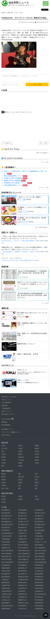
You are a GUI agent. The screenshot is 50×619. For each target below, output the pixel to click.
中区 (19, 485)
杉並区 (37, 454)
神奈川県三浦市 (40, 559)
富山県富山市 (22, 574)
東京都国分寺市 (6, 516)
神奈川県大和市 (23, 562)
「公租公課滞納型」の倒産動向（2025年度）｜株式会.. (18, 251)
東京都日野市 (5, 527)
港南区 (3, 479)
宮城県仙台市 (39, 568)
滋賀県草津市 (22, 594)
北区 (2, 451)
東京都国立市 (22, 513)
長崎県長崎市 (5, 608)
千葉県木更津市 (6, 536)
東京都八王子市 (23, 521)
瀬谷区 (3, 482)
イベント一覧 (44, 162)
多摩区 (20, 499)
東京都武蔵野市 (40, 530)
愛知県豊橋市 (5, 577)
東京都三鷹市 (22, 530)
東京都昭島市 (5, 510)
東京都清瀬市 (5, 513)
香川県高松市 (39, 600)
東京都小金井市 (40, 513)
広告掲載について (7, 429)
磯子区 (3, 477)
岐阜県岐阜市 (39, 577)
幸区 (36, 496)
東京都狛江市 (39, 516)
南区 (36, 488)
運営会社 (4, 422)
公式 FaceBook (7, 419)
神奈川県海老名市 (24, 550)
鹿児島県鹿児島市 (7, 606)
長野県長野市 (39, 579)
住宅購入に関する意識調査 (15, 178)
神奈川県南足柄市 (7, 562)
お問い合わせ (5, 435)
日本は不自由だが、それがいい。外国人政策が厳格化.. (18, 240)
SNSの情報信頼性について (15, 176)
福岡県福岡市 (39, 603)
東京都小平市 (22, 516)
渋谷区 (3, 454)
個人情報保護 (5, 425)
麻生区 (3, 496)
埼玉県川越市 (5, 542)
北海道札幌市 (5, 565)
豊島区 (37, 460)
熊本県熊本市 (22, 606)
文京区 (37, 463)
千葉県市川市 (22, 533)
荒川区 (20, 445)
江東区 (20, 451)
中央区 (3, 460)
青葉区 (3, 474)
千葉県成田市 (39, 536)
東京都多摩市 (22, 519)
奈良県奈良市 (22, 588)
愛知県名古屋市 (23, 577)
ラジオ (16, 12)
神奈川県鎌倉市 (6, 553)
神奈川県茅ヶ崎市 (24, 556)
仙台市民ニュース (18, 2)
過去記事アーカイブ (8, 414)
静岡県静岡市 (5, 582)
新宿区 (20, 454)
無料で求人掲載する (42, 153)
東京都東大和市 (40, 524)
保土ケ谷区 (5, 488)
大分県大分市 (22, 608)
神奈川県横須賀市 (40, 562)
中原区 (37, 499)
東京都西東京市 (6, 521)
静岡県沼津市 (22, 582)
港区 (2, 466)
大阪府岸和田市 (6, 591)
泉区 (36, 474)
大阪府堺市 (21, 591)
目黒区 (20, 466)
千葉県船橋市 (5, 539)
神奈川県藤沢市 (23, 559)
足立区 (3, 445)
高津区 (3, 499)
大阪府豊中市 (39, 591)
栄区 (36, 479)
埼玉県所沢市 (5, 545)
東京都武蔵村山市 (7, 533)
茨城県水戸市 (5, 548)
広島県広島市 (5, 597)
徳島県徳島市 (5, 603)
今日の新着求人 (6, 402)
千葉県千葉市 (22, 536)
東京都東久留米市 (7, 524)
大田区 (20, 448)
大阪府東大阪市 (6, 594)
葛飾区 (37, 448)
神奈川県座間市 (40, 553)
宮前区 (3, 502)
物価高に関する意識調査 (15, 180)
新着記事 (4, 405)
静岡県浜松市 (39, 582)
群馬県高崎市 (39, 545)
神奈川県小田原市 (40, 550)
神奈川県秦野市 (40, 556)
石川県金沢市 (39, 571)
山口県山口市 (5, 600)
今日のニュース (6, 399)
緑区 (19, 488)
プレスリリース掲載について (10, 432)
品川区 (37, 451)
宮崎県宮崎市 (39, 606)
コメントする (37, 84)
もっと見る (45, 303)
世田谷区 (21, 457)
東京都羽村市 (39, 521)
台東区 (37, 457)
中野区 (3, 463)
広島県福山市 (22, 597)
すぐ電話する (7, 143)
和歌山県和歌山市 (40, 594)
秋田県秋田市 (39, 565)
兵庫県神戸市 (22, 585)
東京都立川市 (5, 519)
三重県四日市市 (23, 579)
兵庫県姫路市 (39, 585)
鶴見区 (37, 482)
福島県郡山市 (22, 568)
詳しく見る (43, 143)
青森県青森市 (5, 568)
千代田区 (21, 460)
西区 (36, 485)
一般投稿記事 (5, 408)
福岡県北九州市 (23, 603)
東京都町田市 (5, 530)
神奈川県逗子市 (6, 556)
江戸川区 (4, 448)
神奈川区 (21, 477)
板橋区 (37, 445)
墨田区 (3, 457)
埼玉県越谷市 (22, 542)
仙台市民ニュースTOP (8, 397)
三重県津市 (5, 579)
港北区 (20, 479)
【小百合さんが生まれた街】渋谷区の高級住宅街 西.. (17, 260)
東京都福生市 (39, 527)
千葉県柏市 (38, 533)
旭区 (19, 474)
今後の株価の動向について (15, 185)
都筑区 (20, 482)
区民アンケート (6, 411)
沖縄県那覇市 (39, 608)
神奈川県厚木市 (23, 548)
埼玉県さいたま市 (40, 542)
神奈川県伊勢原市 (7, 550)
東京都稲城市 (22, 510)
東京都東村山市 (23, 524)
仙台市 (3, 12)
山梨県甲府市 (5, 585)
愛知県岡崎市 (39, 574)
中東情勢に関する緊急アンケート (18, 183)
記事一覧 (10, 12)
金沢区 (37, 477)
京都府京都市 (5, 588)
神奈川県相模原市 (24, 553)
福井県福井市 (22, 571)
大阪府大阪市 (39, 588)
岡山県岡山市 (39, 597)
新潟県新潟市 (5, 574)
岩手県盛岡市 (22, 565)
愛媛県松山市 (22, 600)
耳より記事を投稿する (42, 227)
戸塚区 (3, 485)
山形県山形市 (5, 571)
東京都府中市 (22, 527)
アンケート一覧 (44, 187)
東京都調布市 (39, 519)
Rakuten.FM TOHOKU (27, 22)
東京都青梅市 (39, 510)
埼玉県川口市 (39, 539)
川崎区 (20, 496)
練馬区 (20, 463)
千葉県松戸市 (22, 539)
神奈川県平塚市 (6, 559)
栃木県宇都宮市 (23, 545)
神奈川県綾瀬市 (40, 548)
